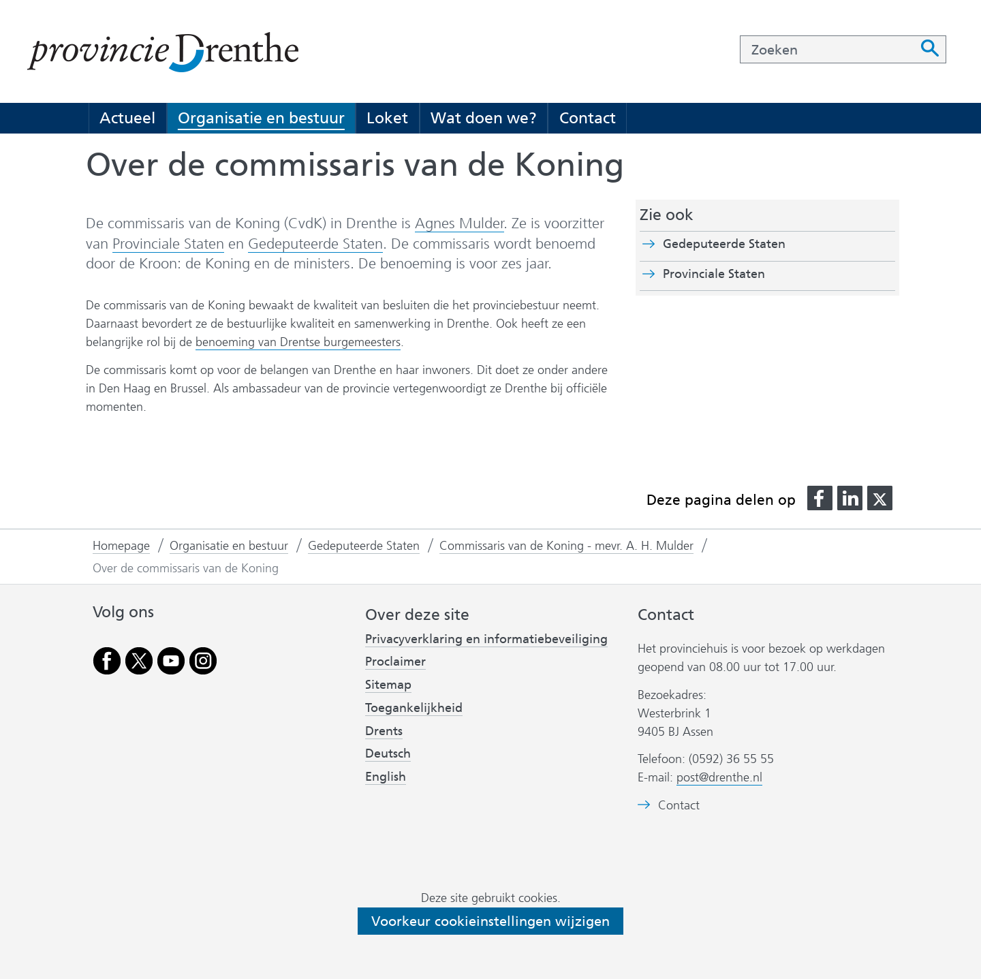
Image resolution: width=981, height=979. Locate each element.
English (385, 776)
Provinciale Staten (168, 244)
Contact (587, 117)
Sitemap (388, 684)
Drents (384, 731)
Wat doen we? (484, 117)
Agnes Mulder (459, 223)
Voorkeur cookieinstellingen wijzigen (490, 921)
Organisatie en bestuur (261, 117)
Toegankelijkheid (414, 707)
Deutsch (388, 753)
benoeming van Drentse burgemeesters (298, 342)
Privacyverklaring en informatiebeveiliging (486, 639)
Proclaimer (395, 661)
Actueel (127, 117)
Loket (387, 117)
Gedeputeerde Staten (315, 243)
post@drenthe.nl (719, 777)
